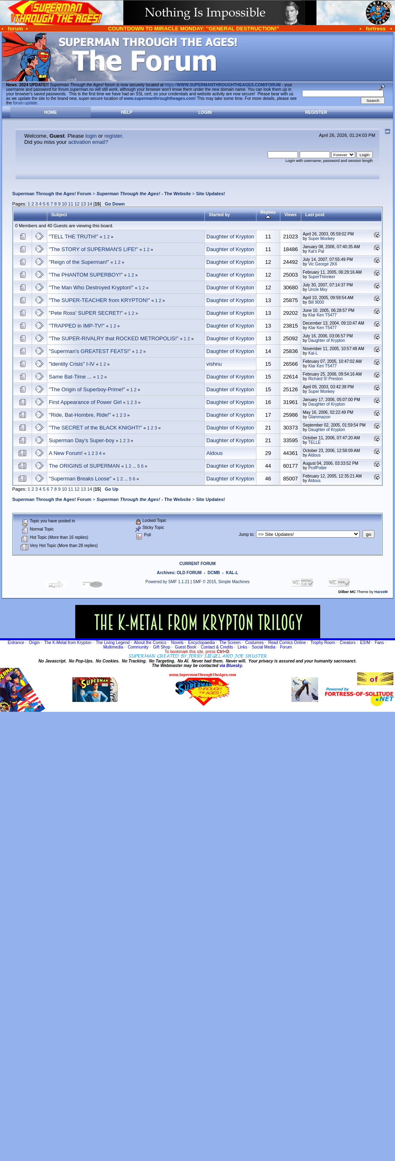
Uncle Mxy (318, 289)
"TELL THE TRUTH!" (73, 236)
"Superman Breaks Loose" (80, 478)
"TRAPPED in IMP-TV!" (77, 326)
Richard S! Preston (325, 378)
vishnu (214, 364)
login (91, 136)
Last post (315, 214)
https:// (223, 85)
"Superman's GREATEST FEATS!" (90, 351)
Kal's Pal (316, 251)
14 (89, 203)
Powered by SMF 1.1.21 (167, 581)
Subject (59, 214)
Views (290, 214)
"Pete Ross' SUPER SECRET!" (86, 313)
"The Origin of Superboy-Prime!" (87, 389)
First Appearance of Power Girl (85, 402)
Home (50, 112)
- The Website (144, 193)
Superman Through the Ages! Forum (51, 193)
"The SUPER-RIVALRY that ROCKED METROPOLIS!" (114, 338)
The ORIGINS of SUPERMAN (84, 466)
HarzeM (381, 592)
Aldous (214, 453)
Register (316, 112)
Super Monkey (321, 238)
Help (126, 112)
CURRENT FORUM (197, 563)
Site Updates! (210, 193)
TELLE (314, 442)
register (113, 136)
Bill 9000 (316, 302)
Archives (165, 572)
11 (70, 203)
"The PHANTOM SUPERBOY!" (85, 275)
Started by (219, 214)
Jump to (246, 534)
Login (205, 112)
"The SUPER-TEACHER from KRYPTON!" (99, 300)
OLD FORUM (189, 572)
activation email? (88, 142)
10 (64, 203)
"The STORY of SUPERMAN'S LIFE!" (93, 249)
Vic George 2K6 (322, 264)
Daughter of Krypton (230, 236)
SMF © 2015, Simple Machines (221, 581)
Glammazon (319, 417)
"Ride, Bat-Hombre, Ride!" (80, 415)
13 (83, 203)
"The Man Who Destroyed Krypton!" (91, 287)
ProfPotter (317, 468)
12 (76, 203)
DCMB (214, 572)
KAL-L (232, 572)
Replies (268, 214)
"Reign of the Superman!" (79, 262)
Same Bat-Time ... (70, 377)
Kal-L (313, 353)
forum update (25, 103)
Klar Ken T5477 (322, 315)
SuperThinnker (321, 277)
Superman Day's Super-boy (81, 440)
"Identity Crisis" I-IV (72, 364)
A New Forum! (66, 453)
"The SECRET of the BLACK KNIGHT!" (95, 428)
